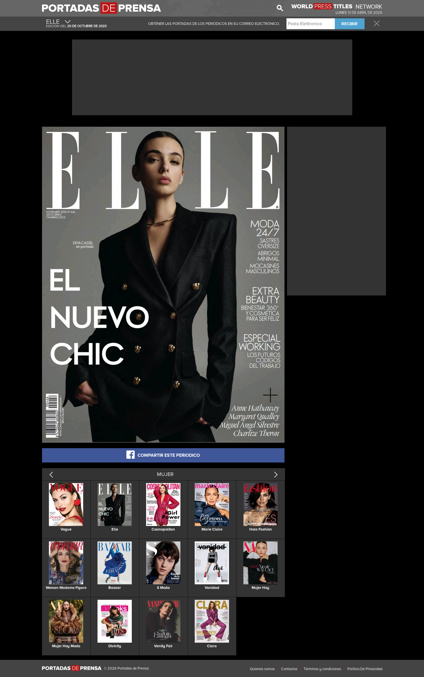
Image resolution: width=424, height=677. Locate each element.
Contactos (289, 669)
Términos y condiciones (322, 669)
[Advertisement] (212, 76)
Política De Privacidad (364, 669)
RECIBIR (349, 23)
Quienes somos (262, 669)
